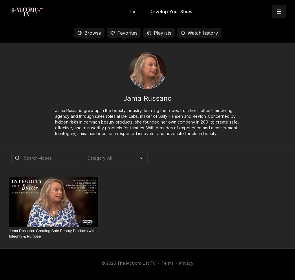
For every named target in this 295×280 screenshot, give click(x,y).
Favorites (124, 33)
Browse (89, 33)
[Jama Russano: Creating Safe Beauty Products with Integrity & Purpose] (53, 233)
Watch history (199, 33)
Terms (167, 263)
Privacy (186, 263)
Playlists (159, 33)
